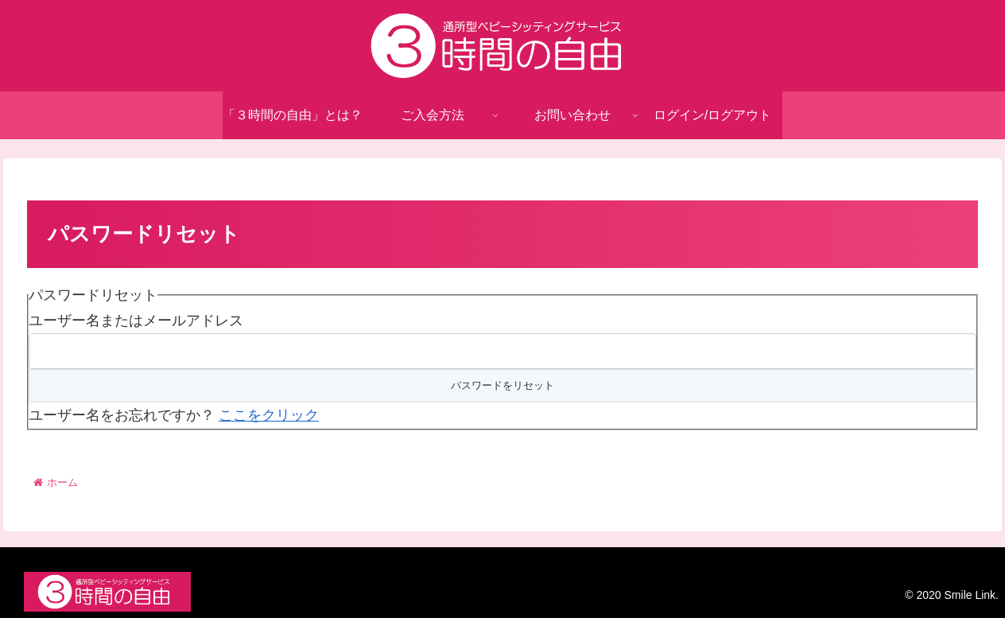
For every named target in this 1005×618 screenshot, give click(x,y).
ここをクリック (269, 415)
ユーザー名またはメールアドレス (136, 320)
